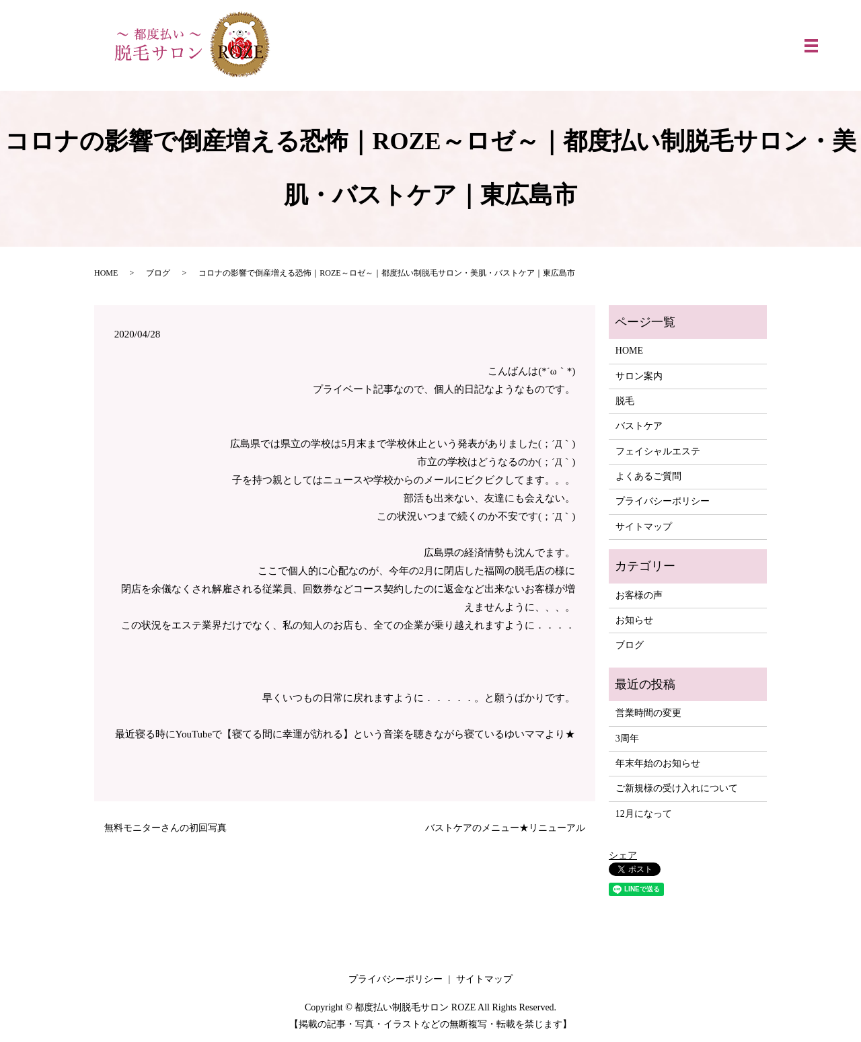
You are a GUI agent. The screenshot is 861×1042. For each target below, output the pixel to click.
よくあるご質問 (648, 476)
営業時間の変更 (648, 713)
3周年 (627, 738)
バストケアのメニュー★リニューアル (505, 828)
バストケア (639, 426)
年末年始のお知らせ (657, 763)
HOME (106, 273)
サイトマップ (643, 527)
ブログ (158, 273)
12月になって (643, 814)
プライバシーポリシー (662, 501)
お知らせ (634, 620)
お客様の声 (639, 595)
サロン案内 (639, 376)
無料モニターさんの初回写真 (165, 828)
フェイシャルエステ (657, 451)
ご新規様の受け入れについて (676, 788)
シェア (623, 855)
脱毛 (624, 401)
